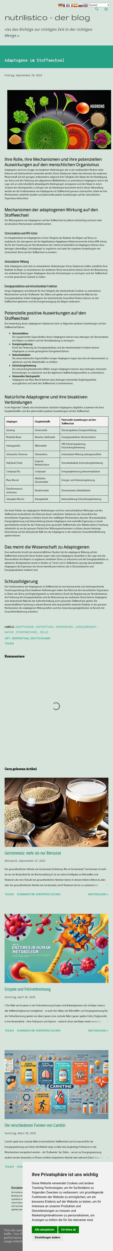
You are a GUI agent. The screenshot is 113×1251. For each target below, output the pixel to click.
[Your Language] (99, 5)
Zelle (44, 632)
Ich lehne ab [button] (68, 1229)
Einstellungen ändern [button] (47, 1237)
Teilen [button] (9, 643)
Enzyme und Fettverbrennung (28, 989)
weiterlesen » (98, 894)
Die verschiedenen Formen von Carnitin (35, 1125)
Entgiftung (45, 626)
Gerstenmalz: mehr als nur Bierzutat (33, 853)
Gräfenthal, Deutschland (31, 638)
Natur (9, 632)
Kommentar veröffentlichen (38, 894)
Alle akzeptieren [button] (44, 1229)
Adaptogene (25, 626)
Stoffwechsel (27, 632)
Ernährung (65, 626)
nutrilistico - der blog (47, 17)
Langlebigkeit (86, 626)
